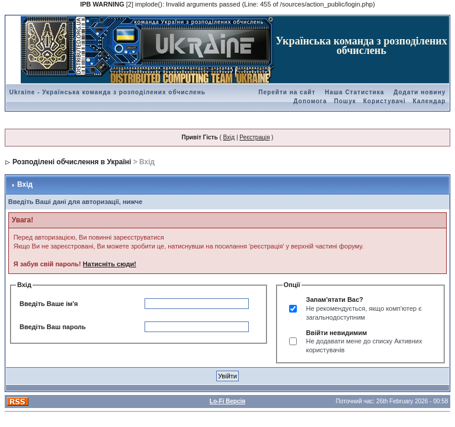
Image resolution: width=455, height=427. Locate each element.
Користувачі (384, 101)
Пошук (345, 101)
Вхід (229, 137)
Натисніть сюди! (109, 263)
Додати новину (419, 92)
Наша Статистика (354, 92)
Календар (429, 101)
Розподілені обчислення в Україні (71, 162)
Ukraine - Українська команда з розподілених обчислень (107, 92)
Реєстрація (254, 137)
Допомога (309, 101)
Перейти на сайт (286, 92)
